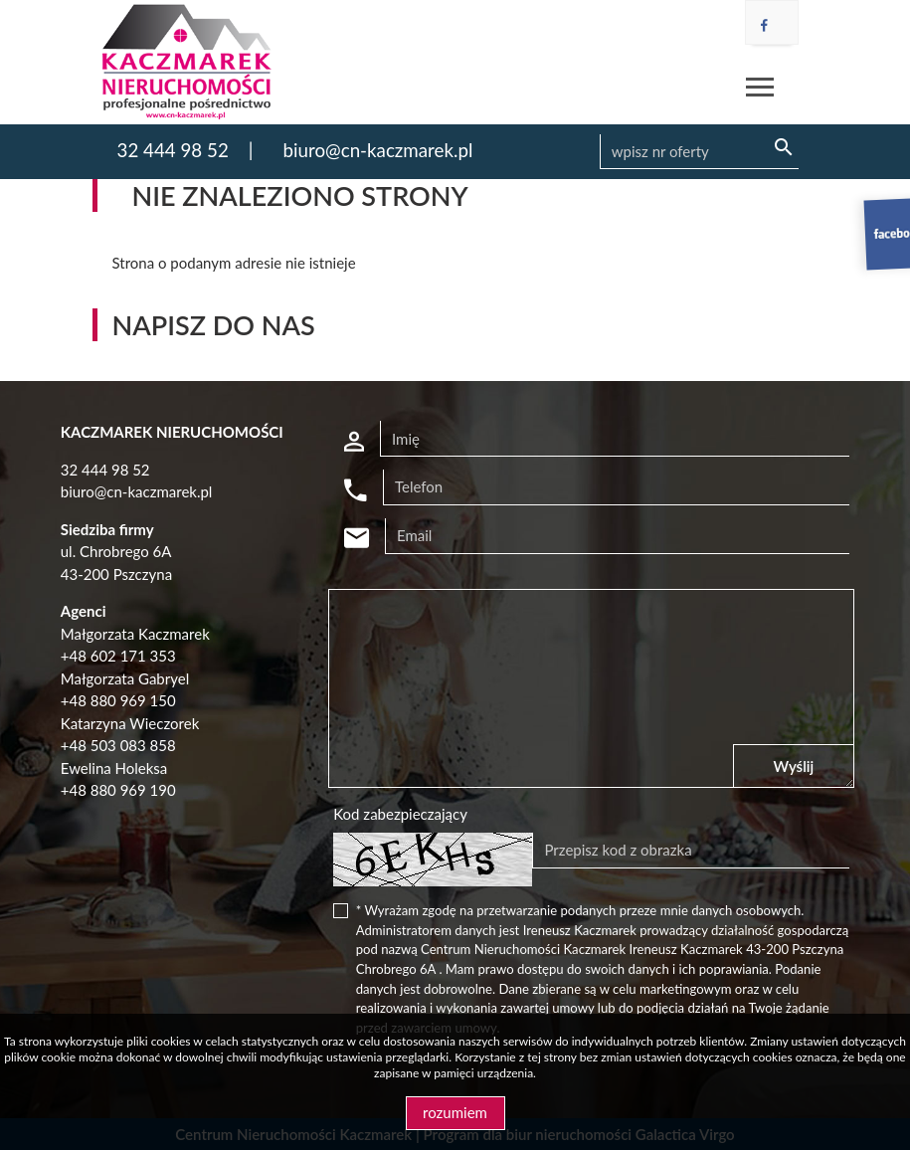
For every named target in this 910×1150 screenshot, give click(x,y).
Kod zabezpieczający (400, 814)
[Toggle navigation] (760, 90)
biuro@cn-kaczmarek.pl (377, 149)
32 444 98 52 (173, 149)
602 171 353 (133, 656)
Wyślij (794, 766)
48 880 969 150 (122, 700)
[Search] (699, 152)
